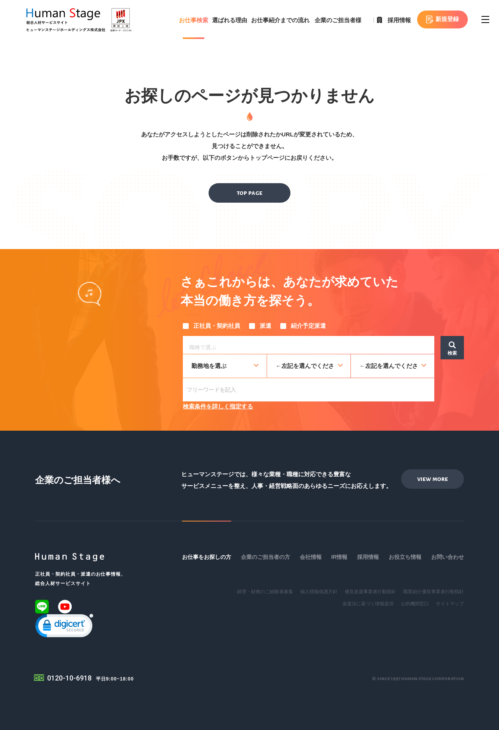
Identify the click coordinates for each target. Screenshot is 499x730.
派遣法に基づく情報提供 (368, 603)
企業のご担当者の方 (265, 557)
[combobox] (308, 345)
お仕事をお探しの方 (206, 557)
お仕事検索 (193, 20)
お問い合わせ (447, 557)
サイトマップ (450, 603)
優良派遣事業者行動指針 (370, 591)
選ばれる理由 (229, 20)
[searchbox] (310, 346)
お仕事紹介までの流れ (280, 20)
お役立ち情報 (405, 557)
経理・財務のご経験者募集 (265, 591)
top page (249, 192)
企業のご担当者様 (338, 20)
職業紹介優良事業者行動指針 (433, 591)
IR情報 (339, 557)
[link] (64, 627)
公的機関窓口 (415, 603)
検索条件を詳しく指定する (218, 406)
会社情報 (311, 557)
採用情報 (399, 20)
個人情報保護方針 (319, 591)
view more (432, 479)
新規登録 (447, 19)
